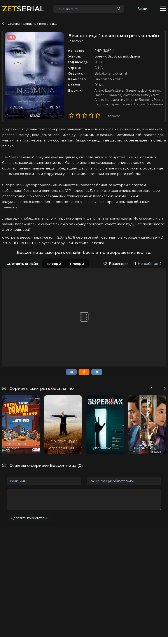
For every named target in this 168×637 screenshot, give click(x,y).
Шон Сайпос (151, 90)
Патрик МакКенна (148, 104)
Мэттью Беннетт (139, 100)
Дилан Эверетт (127, 90)
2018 (98, 62)
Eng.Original (117, 73)
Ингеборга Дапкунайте (141, 95)
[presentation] (153, 387)
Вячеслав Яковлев (109, 79)
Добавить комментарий (29, 518)
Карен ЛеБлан (121, 104)
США (98, 68)
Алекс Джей (104, 90)
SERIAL (23, 8)
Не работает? (147, 264)
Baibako (100, 73)
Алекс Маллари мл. (109, 100)
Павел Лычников (107, 95)
